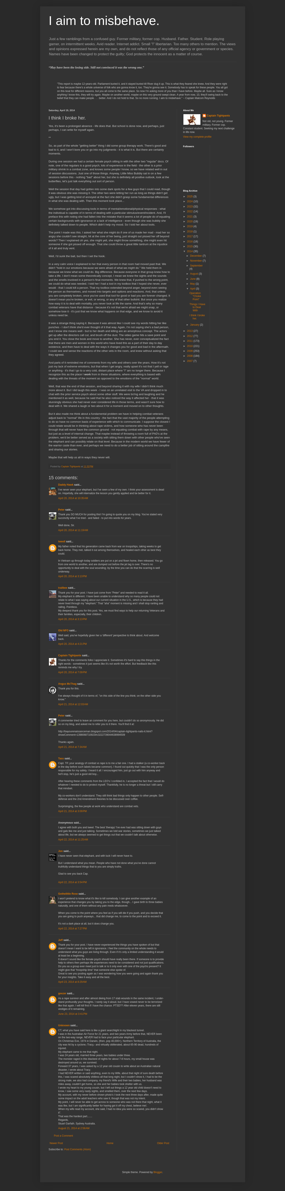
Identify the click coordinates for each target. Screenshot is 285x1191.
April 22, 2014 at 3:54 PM (72, 882)
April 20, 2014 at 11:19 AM (73, 530)
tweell (61, 541)
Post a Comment (63, 1135)
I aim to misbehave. (104, 20)
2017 (190, 236)
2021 (190, 216)
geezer (62, 993)
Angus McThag (67, 683)
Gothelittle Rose (68, 893)
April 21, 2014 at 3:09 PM (72, 811)
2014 (190, 251)
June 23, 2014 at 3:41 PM (72, 1013)
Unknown (64, 1025)
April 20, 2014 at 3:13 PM (72, 576)
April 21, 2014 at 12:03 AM (73, 704)
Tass (61, 758)
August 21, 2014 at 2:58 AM (73, 1128)
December (196, 255)
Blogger (157, 1172)
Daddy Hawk (65, 484)
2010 (190, 346)
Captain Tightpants (69, 655)
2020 (190, 221)
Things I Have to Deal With (197, 307)
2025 (190, 196)
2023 (190, 206)
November (196, 260)
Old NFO (63, 630)
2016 (190, 241)
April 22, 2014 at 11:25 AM (73, 839)
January (195, 324)
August (194, 273)
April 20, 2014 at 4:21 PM (72, 643)
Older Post (163, 1143)
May (193, 283)
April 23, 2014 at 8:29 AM (72, 981)
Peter (61, 509)
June (193, 278)
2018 (190, 231)
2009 (190, 350)
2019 (190, 226)
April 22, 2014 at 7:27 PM (72, 928)
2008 (190, 355)
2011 (190, 340)
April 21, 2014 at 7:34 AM (72, 746)
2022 (190, 211)
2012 (190, 336)
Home (110, 1143)
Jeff (60, 940)
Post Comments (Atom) (77, 1149)
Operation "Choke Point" (195, 296)
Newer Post (56, 1143)
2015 (190, 246)
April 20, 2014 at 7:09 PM (72, 672)
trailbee (62, 587)
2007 (190, 361)
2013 (190, 330)
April (193, 288)
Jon (60, 851)
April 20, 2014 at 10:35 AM (73, 498)
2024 (190, 201)
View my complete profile (197, 136)
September (196, 265)
